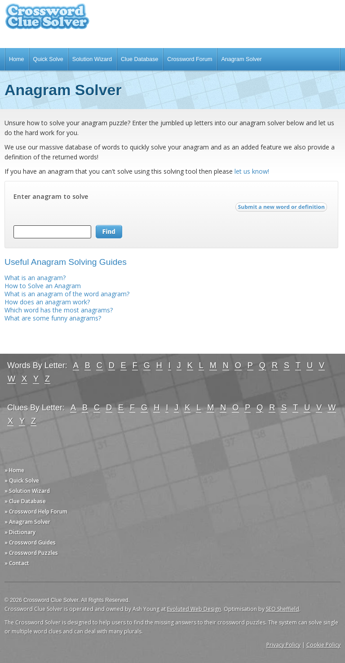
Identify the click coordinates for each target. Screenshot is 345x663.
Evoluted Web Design (194, 609)
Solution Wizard (92, 59)
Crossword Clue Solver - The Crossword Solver (47, 20)
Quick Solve (48, 59)
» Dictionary (19, 532)
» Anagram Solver (27, 522)
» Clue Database (25, 501)
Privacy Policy (283, 645)
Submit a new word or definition (282, 209)
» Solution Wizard (27, 491)
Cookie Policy (323, 645)
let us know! (251, 171)
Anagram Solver (241, 59)
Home (16, 59)
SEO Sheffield (282, 609)
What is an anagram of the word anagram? (66, 294)
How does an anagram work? (47, 302)
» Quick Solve (21, 480)
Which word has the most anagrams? (58, 310)
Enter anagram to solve (50, 197)
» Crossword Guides (30, 542)
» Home (14, 470)
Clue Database (139, 59)
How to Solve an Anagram (42, 285)
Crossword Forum (189, 59)
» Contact (16, 563)
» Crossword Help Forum (35, 511)
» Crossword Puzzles (31, 553)
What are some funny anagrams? (52, 318)
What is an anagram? (35, 277)
